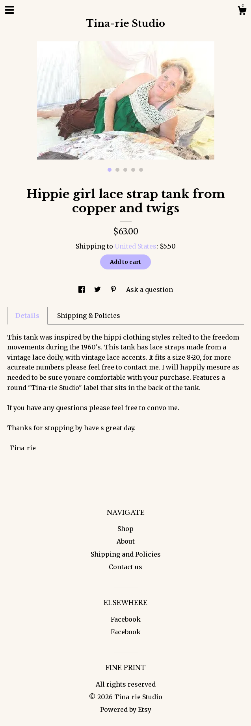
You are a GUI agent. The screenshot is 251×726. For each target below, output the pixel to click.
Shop (125, 529)
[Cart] (242, 12)
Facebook (126, 619)
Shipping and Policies (126, 554)
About (126, 541)
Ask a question (149, 289)
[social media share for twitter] (98, 289)
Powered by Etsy (125, 709)
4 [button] (133, 170)
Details (27, 315)
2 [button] (117, 170)
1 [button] (110, 170)
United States (135, 246)
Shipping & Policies (88, 315)
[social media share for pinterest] (114, 289)
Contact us (125, 567)
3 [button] (125, 170)
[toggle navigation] (9, 10)
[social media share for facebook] (82, 289)
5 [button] (141, 170)
